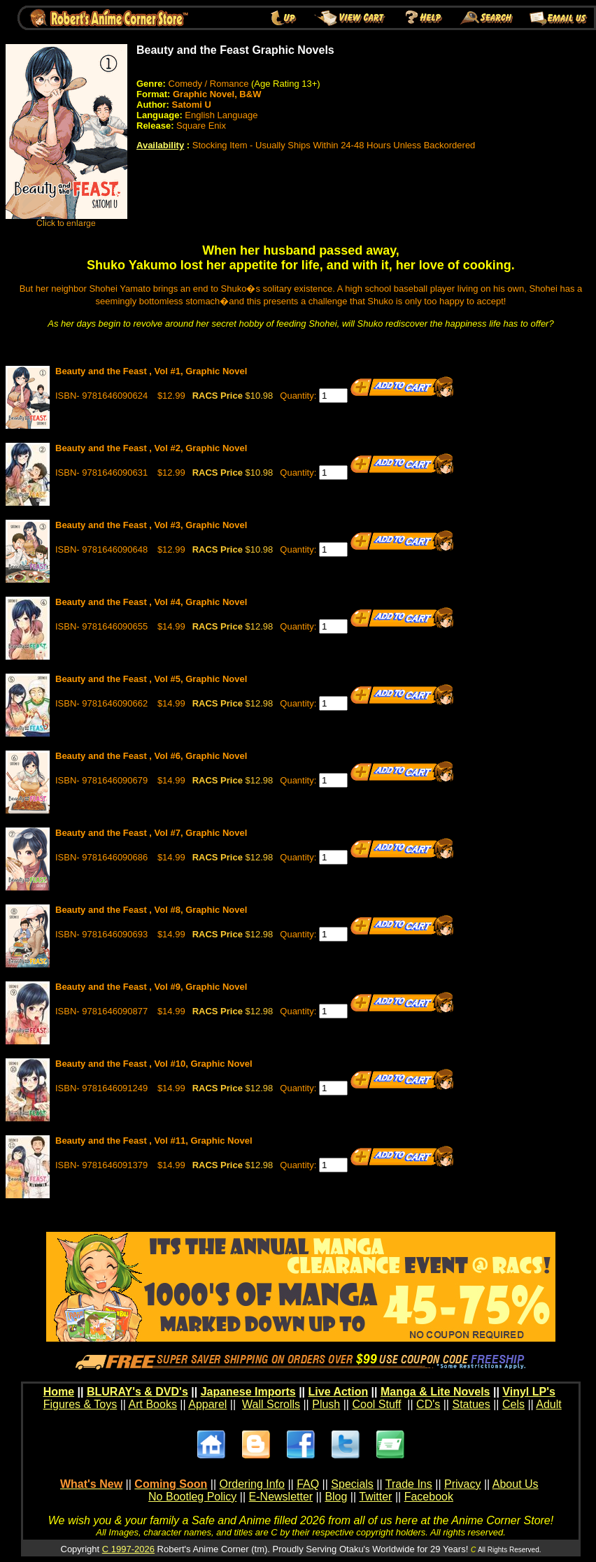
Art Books (153, 1404)
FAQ (308, 1484)
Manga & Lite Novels (435, 1392)
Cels (513, 1404)
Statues (471, 1404)
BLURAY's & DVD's (137, 1392)
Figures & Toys (80, 1404)
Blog (336, 1497)
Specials (352, 1484)
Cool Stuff (376, 1404)
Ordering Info (252, 1484)
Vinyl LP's (528, 1392)
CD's (428, 1404)
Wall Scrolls (271, 1404)
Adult (548, 1404)
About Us (515, 1484)
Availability (160, 145)
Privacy (462, 1484)
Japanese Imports (248, 1392)
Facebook (428, 1497)
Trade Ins (408, 1484)
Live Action (338, 1392)
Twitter (375, 1497)
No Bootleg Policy (192, 1497)
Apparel (207, 1404)
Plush (326, 1404)
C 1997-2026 (128, 1549)
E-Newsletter (281, 1497)
